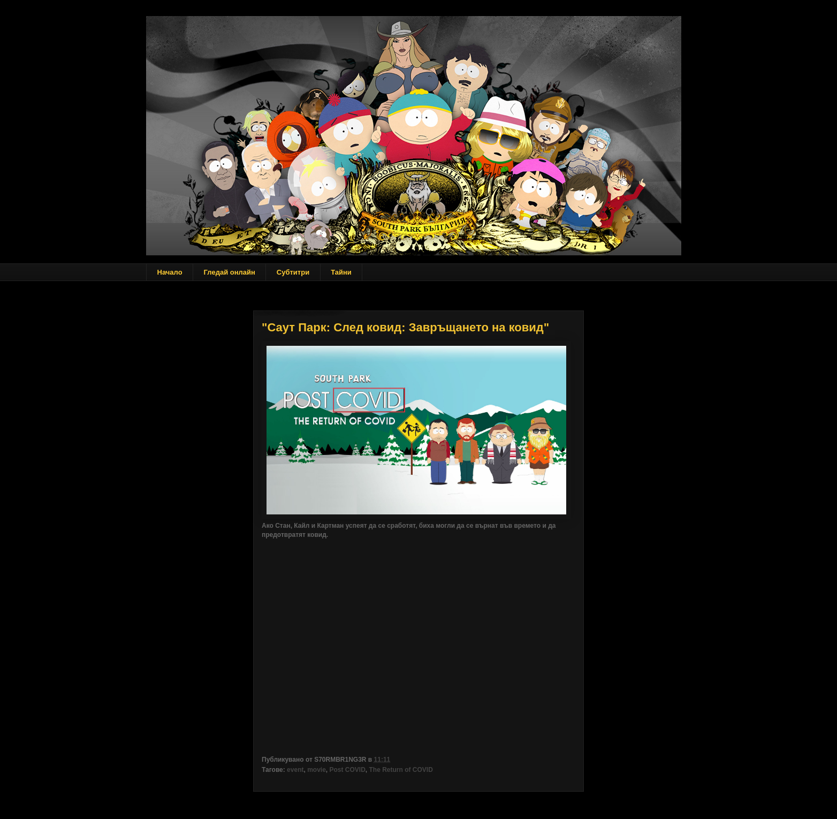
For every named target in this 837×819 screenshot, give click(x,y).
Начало (169, 272)
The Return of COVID (401, 770)
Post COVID (348, 770)
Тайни (341, 272)
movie (316, 770)
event (295, 770)
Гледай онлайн (229, 272)
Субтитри (293, 272)
